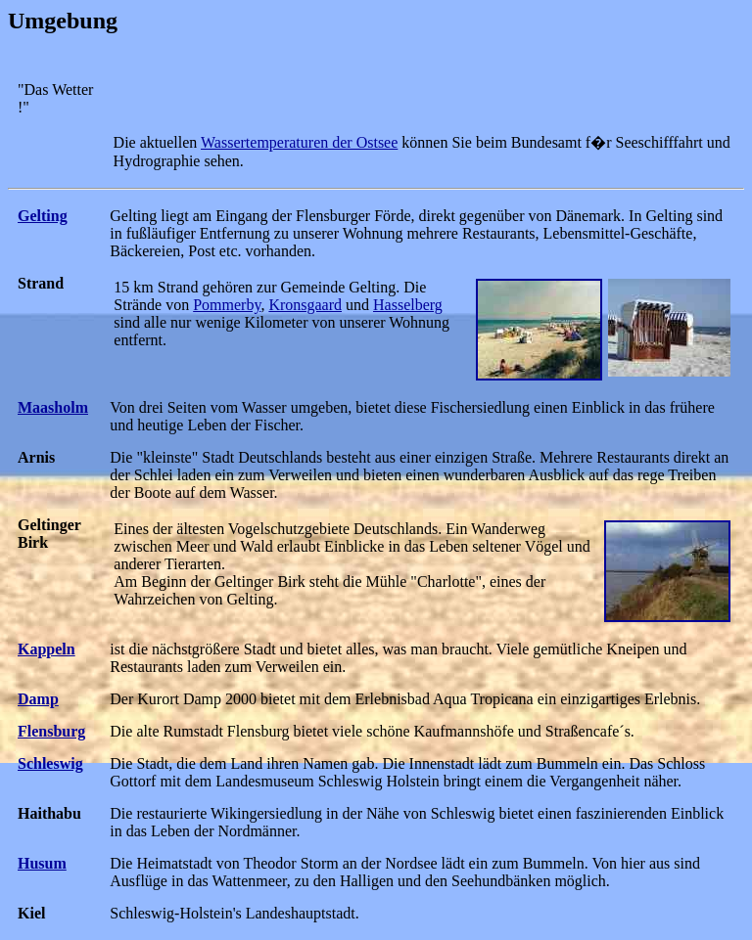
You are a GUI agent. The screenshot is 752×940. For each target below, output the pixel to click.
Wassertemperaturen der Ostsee (299, 142)
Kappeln (46, 649)
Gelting (43, 215)
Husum (42, 863)
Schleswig (50, 763)
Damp (38, 699)
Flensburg (51, 731)
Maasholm (53, 407)
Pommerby (226, 304)
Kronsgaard (305, 304)
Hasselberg (408, 304)
